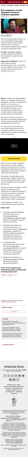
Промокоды (14, 393)
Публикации (10, 5)
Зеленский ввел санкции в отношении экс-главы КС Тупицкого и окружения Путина (13, 323)
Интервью (22, 5)
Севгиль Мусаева (18, 440)
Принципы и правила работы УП (14, 390)
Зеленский (10, 275)
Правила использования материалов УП (14, 386)
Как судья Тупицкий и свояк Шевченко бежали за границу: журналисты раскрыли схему (11, 329)
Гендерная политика (17, 388)
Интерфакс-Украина (14, 52)
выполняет (13, 259)
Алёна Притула (19, 441)
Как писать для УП (10, 391)
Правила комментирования (8, 302)
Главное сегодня (7, 307)
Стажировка (19, 391)
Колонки (16, 5)
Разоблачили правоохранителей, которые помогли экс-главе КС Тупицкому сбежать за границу (12, 335)
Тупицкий (4, 275)
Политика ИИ (8, 388)
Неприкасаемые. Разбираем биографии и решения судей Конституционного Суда (13, 270)
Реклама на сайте (11, 384)
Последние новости (8, 344)
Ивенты (19, 384)
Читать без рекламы (14, 158)
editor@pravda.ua (18, 442)
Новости (3, 5)
